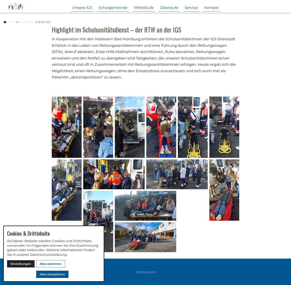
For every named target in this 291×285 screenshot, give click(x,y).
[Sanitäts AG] (27, 22)
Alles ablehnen (51, 264)
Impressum (146, 272)
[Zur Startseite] (22, 6)
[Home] (11, 22)
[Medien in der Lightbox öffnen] (67, 127)
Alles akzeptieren (52, 274)
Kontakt (211, 7)
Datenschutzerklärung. (48, 255)
